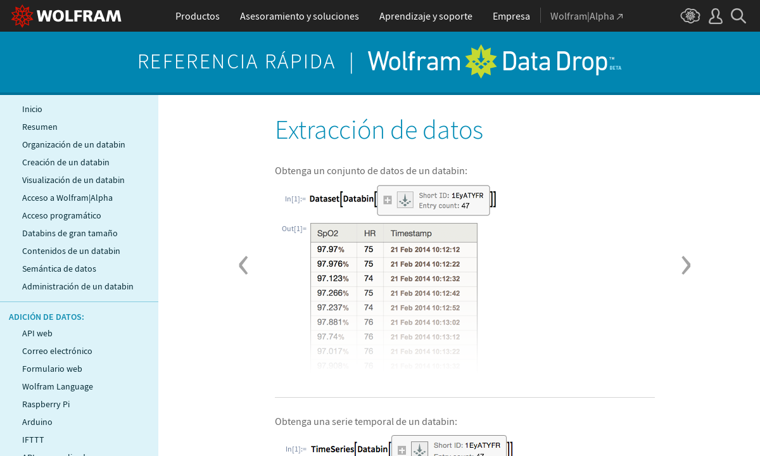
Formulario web (52, 368)
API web (37, 333)
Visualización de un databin (73, 180)
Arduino (37, 422)
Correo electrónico (57, 351)
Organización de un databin (73, 144)
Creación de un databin (66, 162)
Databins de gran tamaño (70, 233)
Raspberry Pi (46, 404)
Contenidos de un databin (71, 250)
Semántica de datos (59, 268)
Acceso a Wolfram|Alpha (67, 197)
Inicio (32, 109)
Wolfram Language (57, 386)
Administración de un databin (78, 286)
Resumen (40, 126)
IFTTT (33, 439)
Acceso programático (61, 215)
